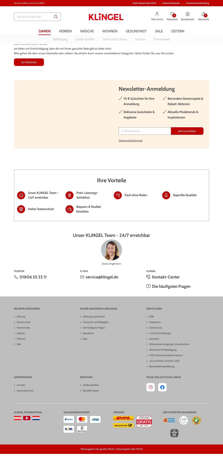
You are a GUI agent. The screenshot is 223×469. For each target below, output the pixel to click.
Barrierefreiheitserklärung (161, 381)
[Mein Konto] (157, 17)
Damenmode (23, 337)
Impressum (155, 337)
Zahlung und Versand (94, 331)
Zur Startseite (29, 77)
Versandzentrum (25, 405)
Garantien (154, 353)
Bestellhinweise (91, 405)
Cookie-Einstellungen (160, 348)
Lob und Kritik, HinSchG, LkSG (164, 376)
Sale (19, 359)
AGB (151, 331)
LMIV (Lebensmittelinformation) (165, 370)
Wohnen (21, 353)
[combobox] (37, 17)
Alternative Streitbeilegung (162, 364)
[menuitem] (44, 31)
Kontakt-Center (166, 292)
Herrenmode (23, 342)
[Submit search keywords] (56, 17)
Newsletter (88, 348)
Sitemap (21, 331)
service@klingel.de (102, 292)
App (85, 353)
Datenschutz (155, 342)
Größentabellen (91, 400)
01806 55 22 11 (33, 292)
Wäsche (21, 348)
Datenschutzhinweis (131, 155)
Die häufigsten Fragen (171, 301)
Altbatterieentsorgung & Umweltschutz (169, 359)
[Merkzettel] (172, 17)
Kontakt (21, 400)
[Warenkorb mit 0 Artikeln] (203, 17)
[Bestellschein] (187, 17)
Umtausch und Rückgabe (95, 337)
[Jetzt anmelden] (187, 146)
